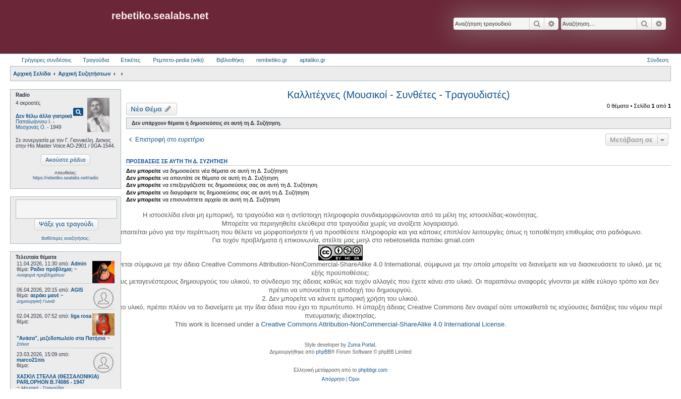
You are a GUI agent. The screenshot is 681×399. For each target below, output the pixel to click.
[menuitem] (333, 379)
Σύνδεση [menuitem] (657, 60)
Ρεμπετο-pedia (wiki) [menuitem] (178, 60)
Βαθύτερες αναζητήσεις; (65, 238)
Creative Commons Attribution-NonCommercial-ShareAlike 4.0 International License (382, 324)
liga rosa (81, 316)
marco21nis (31, 360)
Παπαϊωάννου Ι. (33, 121)
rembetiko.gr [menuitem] (271, 60)
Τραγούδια (96, 60)
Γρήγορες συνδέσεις (46, 60)
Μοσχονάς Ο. (31, 127)
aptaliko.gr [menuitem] (312, 60)
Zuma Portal (361, 345)
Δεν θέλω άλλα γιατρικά (44, 116)
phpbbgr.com (372, 370)
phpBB (323, 352)
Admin (78, 264)
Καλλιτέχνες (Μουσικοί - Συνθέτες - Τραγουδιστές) (398, 94)
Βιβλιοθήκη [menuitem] (230, 60)
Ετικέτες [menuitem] (130, 60)
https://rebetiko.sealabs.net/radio (65, 177)
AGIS (77, 290)
